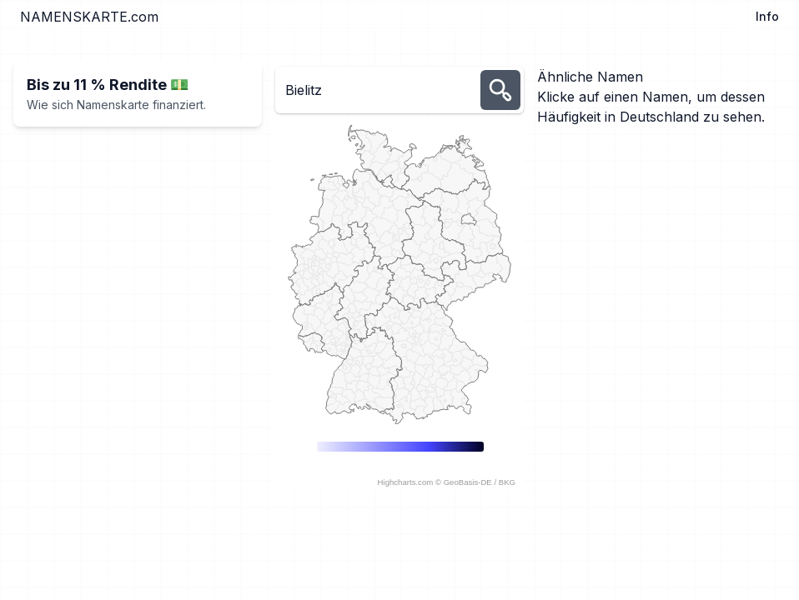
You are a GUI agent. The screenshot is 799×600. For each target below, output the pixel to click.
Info (767, 16)
